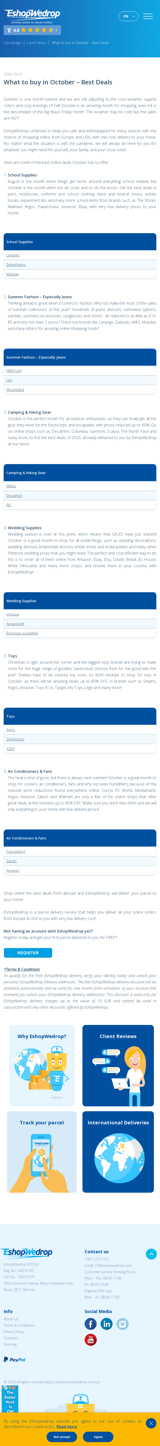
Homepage (12, 42)
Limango (13, 255)
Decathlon (14, 495)
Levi (9, 380)
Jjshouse (12, 614)
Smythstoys (15, 739)
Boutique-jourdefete (22, 633)
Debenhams (16, 264)
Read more (67, 1426)
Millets (11, 486)
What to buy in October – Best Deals (80, 42)
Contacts (11, 1338)
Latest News (36, 42)
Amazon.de (15, 623)
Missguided (15, 389)
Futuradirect (15, 851)
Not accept (62, 1437)
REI (8, 505)
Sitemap (10, 1344)
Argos (10, 729)
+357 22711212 (97, 1259)
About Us (11, 1319)
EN (126, 16)
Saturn (11, 861)
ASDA (10, 748)
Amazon (12, 870)
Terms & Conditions (19, 1325)
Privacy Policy (14, 1331)
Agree (98, 1437)
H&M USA (13, 370)
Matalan (12, 274)
